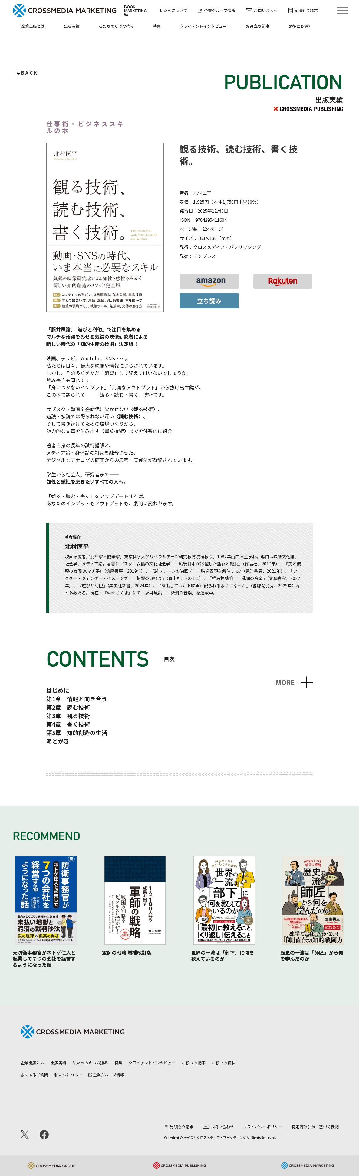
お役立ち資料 (300, 26)
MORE (285, 682)
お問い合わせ (262, 10)
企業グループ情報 (216, 10)
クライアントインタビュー (203, 26)
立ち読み (209, 300)
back (29, 72)
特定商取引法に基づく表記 (315, 1126)
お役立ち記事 (257, 26)
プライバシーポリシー (262, 1126)
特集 (157, 26)
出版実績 (72, 26)
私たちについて (173, 10)
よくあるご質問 (34, 1075)
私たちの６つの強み (116, 26)
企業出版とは (33, 26)
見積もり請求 (303, 10)
